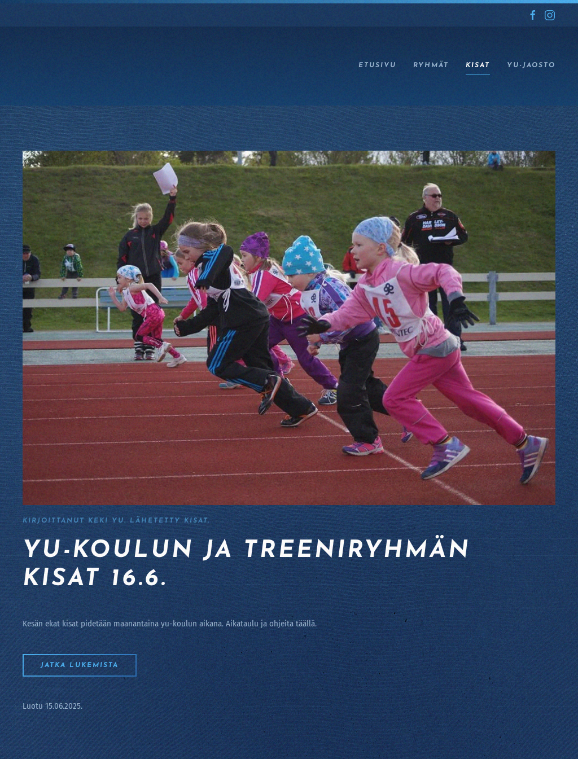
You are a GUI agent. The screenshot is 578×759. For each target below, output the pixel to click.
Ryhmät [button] (431, 65)
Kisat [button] (478, 65)
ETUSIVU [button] (377, 65)
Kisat (196, 520)
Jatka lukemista (80, 665)
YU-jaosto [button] (531, 65)
